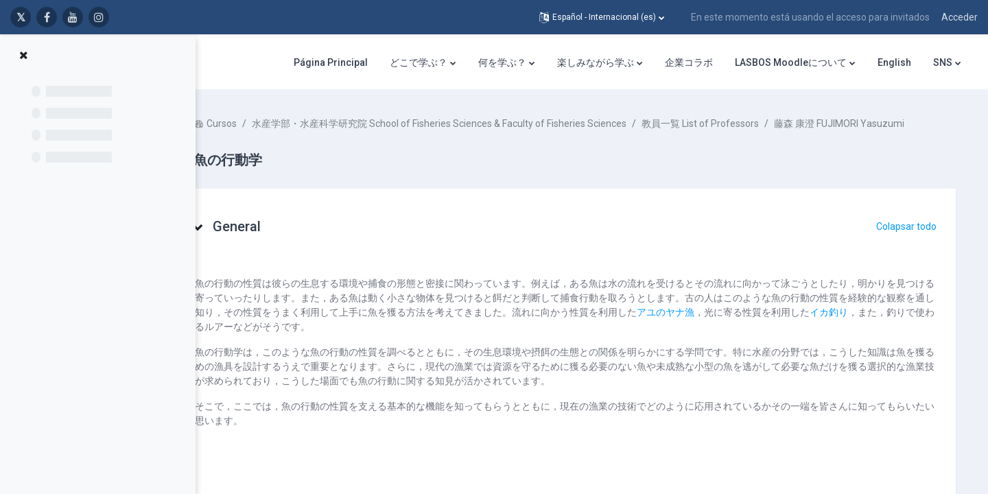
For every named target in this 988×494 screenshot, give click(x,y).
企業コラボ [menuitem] (689, 62)
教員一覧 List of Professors (740, 123)
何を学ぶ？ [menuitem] (502, 62)
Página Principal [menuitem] (331, 62)
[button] (601, 17)
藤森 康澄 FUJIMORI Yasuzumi (314, 137)
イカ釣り (264, 341)
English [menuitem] (894, 62)
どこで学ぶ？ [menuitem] (418, 62)
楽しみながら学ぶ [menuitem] (595, 62)
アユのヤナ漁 (802, 326)
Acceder (959, 17)
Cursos (262, 123)
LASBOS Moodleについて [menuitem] (791, 62)
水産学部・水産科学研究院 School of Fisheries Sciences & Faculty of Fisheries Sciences (479, 123)
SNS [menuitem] (942, 62)
